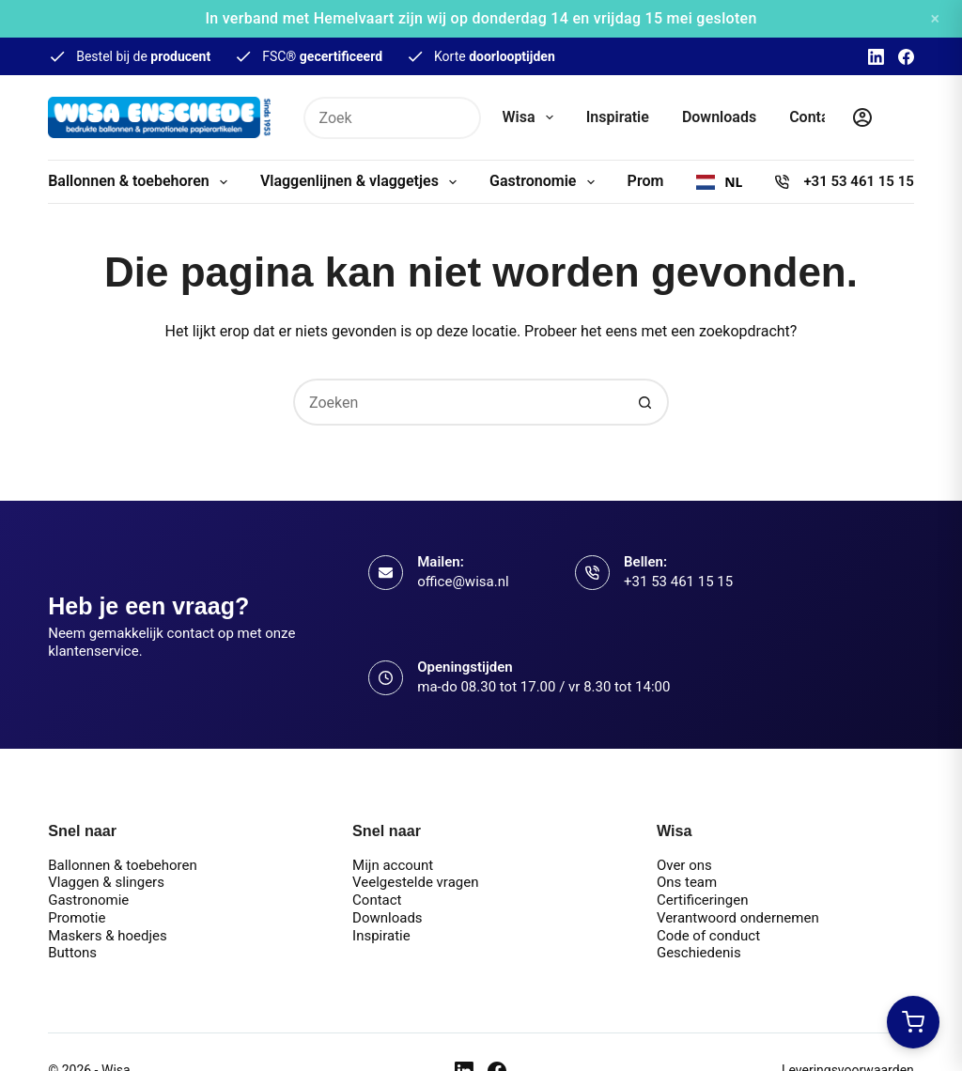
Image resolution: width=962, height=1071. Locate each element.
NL (719, 182)
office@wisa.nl (462, 581)
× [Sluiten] (934, 18)
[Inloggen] (862, 117)
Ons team (687, 882)
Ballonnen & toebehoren (141, 182)
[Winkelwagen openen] (913, 1022)
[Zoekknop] (460, 118)
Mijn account (392, 865)
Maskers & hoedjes (107, 935)
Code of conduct (708, 935)
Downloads (719, 117)
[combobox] (719, 182)
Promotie (76, 917)
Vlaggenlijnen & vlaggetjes (362, 182)
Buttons (72, 952)
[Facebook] (906, 57)
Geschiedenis (699, 952)
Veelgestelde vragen (415, 882)
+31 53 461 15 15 (858, 181)
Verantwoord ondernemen (738, 917)
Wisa (532, 117)
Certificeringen (703, 900)
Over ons (684, 865)
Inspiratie (617, 117)
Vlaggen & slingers (106, 882)
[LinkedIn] (876, 57)
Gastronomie (545, 182)
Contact (815, 117)
